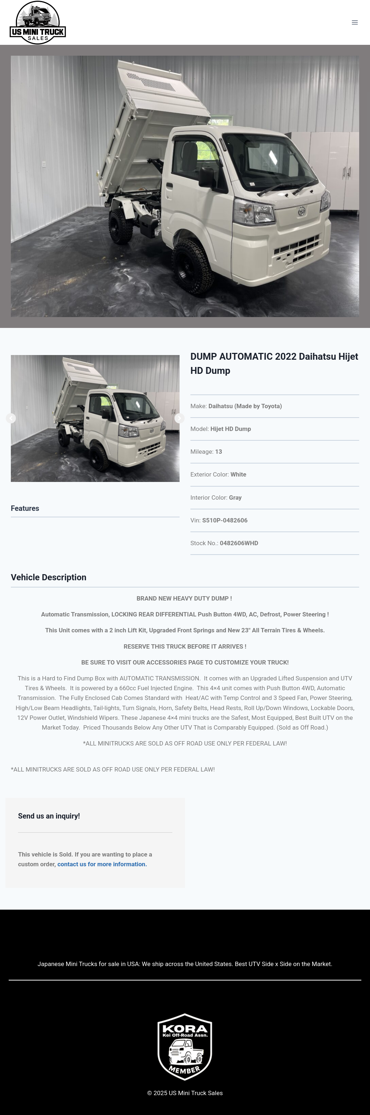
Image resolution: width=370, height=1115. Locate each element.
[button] (11, 418)
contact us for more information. (102, 864)
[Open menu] (354, 22)
